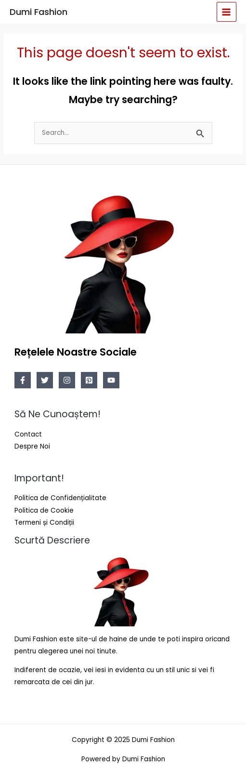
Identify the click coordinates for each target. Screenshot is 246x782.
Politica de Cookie (44, 510)
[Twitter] (45, 380)
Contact (28, 434)
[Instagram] (67, 380)
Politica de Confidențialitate (60, 498)
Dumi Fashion (38, 12)
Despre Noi (32, 446)
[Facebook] (22, 380)
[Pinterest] (89, 380)
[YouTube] (111, 380)
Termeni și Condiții (44, 522)
